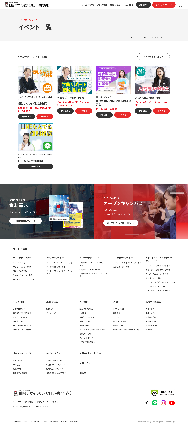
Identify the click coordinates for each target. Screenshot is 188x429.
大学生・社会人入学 (86, 317)
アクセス (116, 317)
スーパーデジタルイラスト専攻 (158, 265)
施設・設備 (116, 313)
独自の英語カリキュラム (22, 325)
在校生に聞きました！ (54, 360)
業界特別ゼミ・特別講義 (22, 313)
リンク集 (64, 421)
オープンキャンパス (164, 4)
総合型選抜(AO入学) (87, 309)
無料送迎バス (18, 364)
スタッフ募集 (74, 421)
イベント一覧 (18, 360)
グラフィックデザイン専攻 (156, 286)
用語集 (82, 373)
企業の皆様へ (151, 329)
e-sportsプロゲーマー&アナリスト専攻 (93, 264)
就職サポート (51, 309)
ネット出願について (86, 338)
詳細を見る (26, 116)
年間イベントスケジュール (56, 364)
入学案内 (129, 4)
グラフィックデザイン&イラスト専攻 (160, 282)
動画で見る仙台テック (54, 369)
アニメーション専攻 (153, 278)
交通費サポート (19, 369)
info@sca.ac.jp (24, 406)
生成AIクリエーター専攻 (22, 275)
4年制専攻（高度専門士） (22, 329)
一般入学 (82, 313)
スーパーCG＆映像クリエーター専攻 (127, 262)
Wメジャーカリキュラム (21, 317)
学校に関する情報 (119, 321)
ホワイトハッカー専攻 (22, 267)
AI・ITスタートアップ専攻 (23, 279)
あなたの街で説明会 (20, 373)
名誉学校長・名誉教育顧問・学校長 (126, 329)
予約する (44, 116)
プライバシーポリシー (20, 421)
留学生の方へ (151, 321)
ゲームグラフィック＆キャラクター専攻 (60, 272)
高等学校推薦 (84, 321)
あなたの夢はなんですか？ (56, 373)
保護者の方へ (151, 317)
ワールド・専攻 (87, 4)
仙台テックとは (118, 309)
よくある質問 (54, 421)
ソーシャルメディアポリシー (38, 421)
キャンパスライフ (54, 353)
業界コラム (84, 363)
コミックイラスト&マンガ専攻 (158, 270)
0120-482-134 (42, 406)
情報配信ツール (119, 325)
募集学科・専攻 (85, 333)
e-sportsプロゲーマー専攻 (90, 269)
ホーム (133, 37)
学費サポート (84, 325)
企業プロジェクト (19, 309)
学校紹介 (117, 301)
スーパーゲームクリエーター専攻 (59, 262)
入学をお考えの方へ (87, 342)
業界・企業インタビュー (90, 353)
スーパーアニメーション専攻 (157, 274)
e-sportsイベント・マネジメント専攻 (93, 274)
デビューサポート (52, 313)
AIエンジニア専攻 (20, 271)
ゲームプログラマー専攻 (55, 267)
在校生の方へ (151, 309)
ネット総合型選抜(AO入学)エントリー (93, 329)
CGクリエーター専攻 (121, 267)
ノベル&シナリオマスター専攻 (158, 290)
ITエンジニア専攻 (20, 262)
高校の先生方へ (152, 325)
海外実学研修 (18, 321)
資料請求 (143, 4)
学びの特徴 (102, 4)
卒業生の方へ (151, 313)
